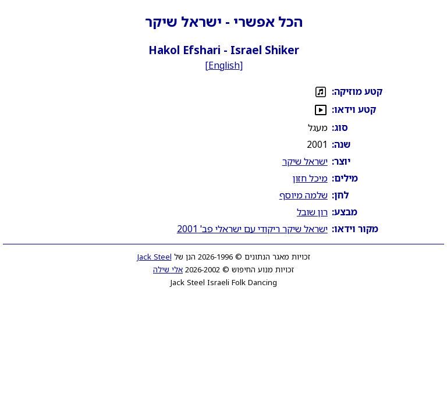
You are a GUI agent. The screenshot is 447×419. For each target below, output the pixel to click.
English (224, 65)
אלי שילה (168, 269)
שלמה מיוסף (303, 195)
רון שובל (312, 211)
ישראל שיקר (305, 161)
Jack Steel (154, 256)
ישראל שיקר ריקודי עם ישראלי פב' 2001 (252, 228)
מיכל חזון (310, 178)
